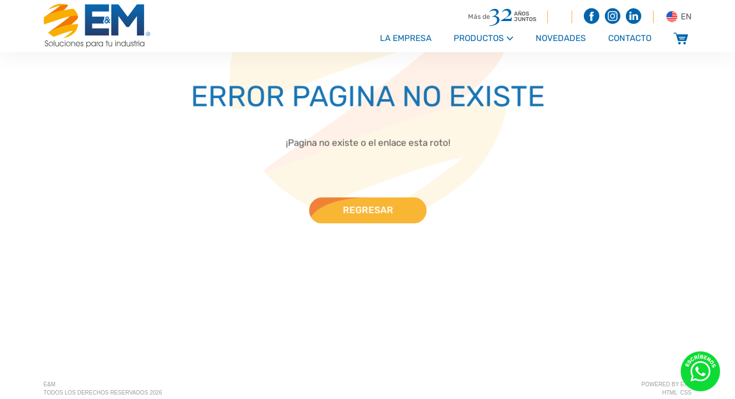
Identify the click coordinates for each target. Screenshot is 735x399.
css (686, 393)
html (669, 393)
